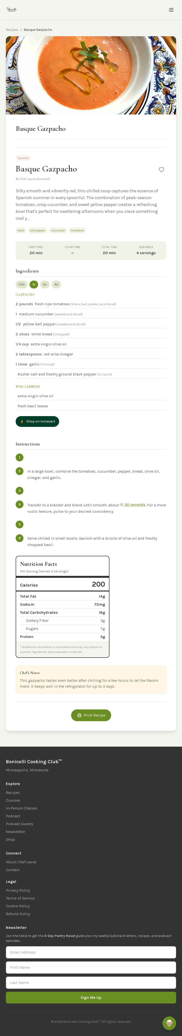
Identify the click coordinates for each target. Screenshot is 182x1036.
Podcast (13, 816)
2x (45, 284)
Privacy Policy (18, 890)
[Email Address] (91, 952)
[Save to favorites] (161, 170)
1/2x (22, 284)
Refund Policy (18, 913)
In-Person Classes (21, 808)
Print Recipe (91, 715)
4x (56, 284)
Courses (13, 800)
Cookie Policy (18, 906)
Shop (10, 839)
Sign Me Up (91, 997)
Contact (13, 869)
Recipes (12, 30)
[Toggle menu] (171, 10)
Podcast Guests (19, 823)
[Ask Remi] (169, 1023)
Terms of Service (20, 898)
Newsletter (15, 831)
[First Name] (91, 967)
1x (33, 284)
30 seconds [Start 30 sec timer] (132, 504)
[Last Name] (91, 983)
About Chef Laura (21, 862)
